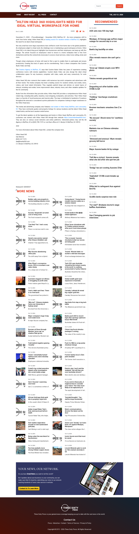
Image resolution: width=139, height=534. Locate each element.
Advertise (56, 523)
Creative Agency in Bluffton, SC (30, 70)
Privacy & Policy (85, 523)
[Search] (105, 6)
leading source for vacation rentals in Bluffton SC (62, 39)
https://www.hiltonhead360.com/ (75, 117)
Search (119, 6)
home (18, 15)
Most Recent (29, 15)
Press (50, 523)
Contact (53, 15)
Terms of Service (73, 523)
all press (42, 15)
